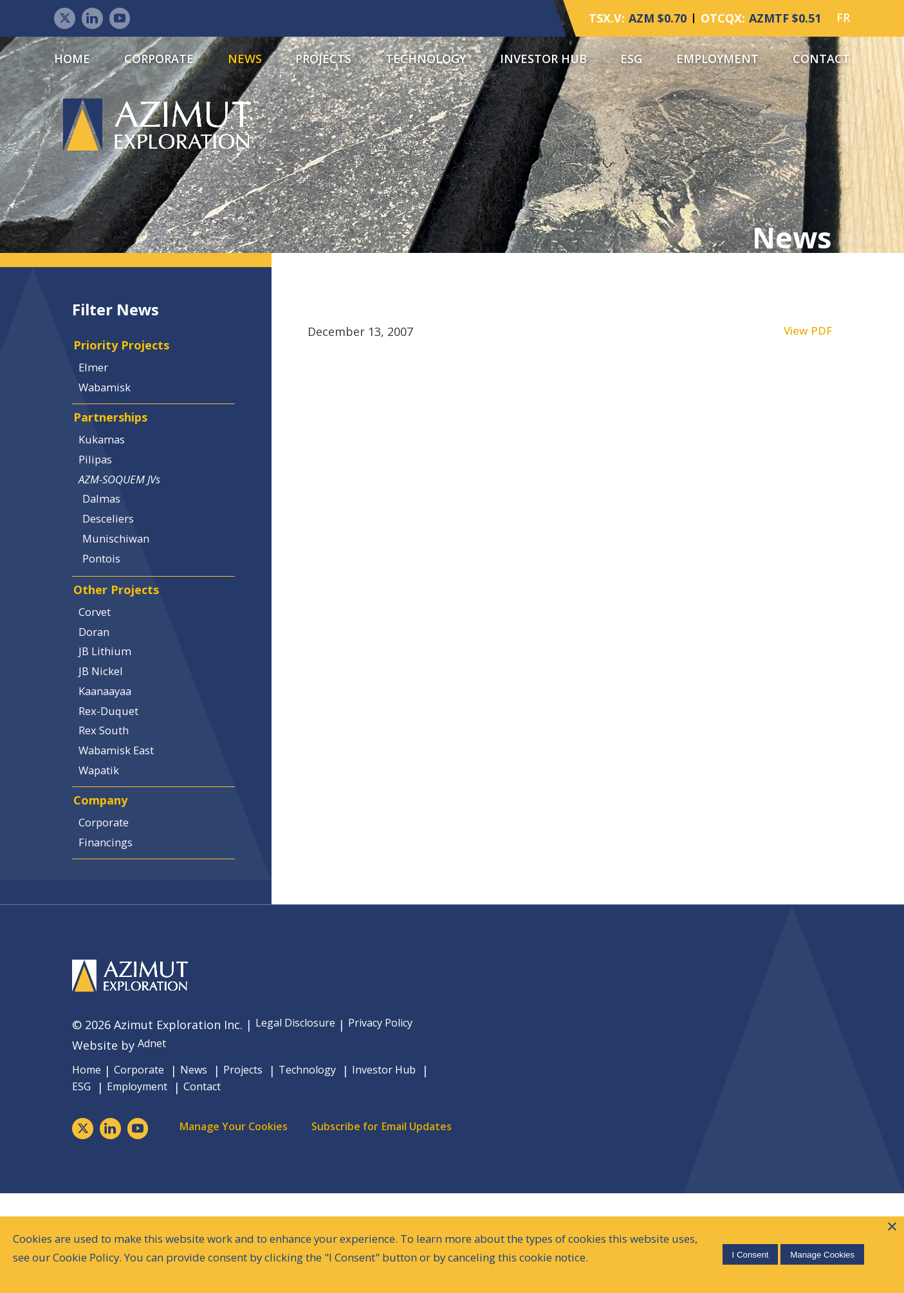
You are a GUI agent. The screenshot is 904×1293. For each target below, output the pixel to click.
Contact (821, 60)
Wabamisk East (124, 827)
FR (843, 19)
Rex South (110, 804)
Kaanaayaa (111, 759)
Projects (323, 60)
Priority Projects (127, 356)
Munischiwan (125, 581)
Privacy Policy (396, 1123)
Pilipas (100, 490)
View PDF (807, 338)
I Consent (747, 1242)
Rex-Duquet (114, 782)
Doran (99, 690)
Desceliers (117, 558)
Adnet (154, 1143)
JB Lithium (111, 713)
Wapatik (105, 850)
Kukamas (107, 467)
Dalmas (109, 536)
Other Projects (121, 642)
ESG (631, 60)
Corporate (159, 60)
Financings (112, 936)
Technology (425, 60)
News (245, 60)
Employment (717, 60)
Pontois (110, 604)
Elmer (98, 382)
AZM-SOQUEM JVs (127, 513)
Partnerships (116, 441)
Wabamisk (111, 405)
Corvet (100, 668)
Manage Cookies (820, 1242)
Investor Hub (543, 60)
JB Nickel (106, 736)
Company (103, 887)
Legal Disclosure (300, 1123)
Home (72, 60)
